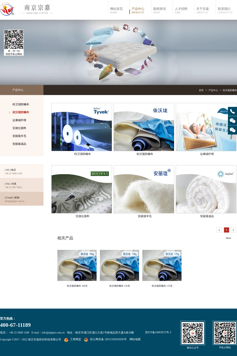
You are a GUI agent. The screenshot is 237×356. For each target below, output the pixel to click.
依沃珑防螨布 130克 (119, 285)
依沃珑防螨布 (230, 90)
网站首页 (119, 10)
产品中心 (213, 90)
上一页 (220, 231)
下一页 (234, 231)
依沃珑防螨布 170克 (162, 285)
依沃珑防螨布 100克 (77, 285)
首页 (201, 90)
